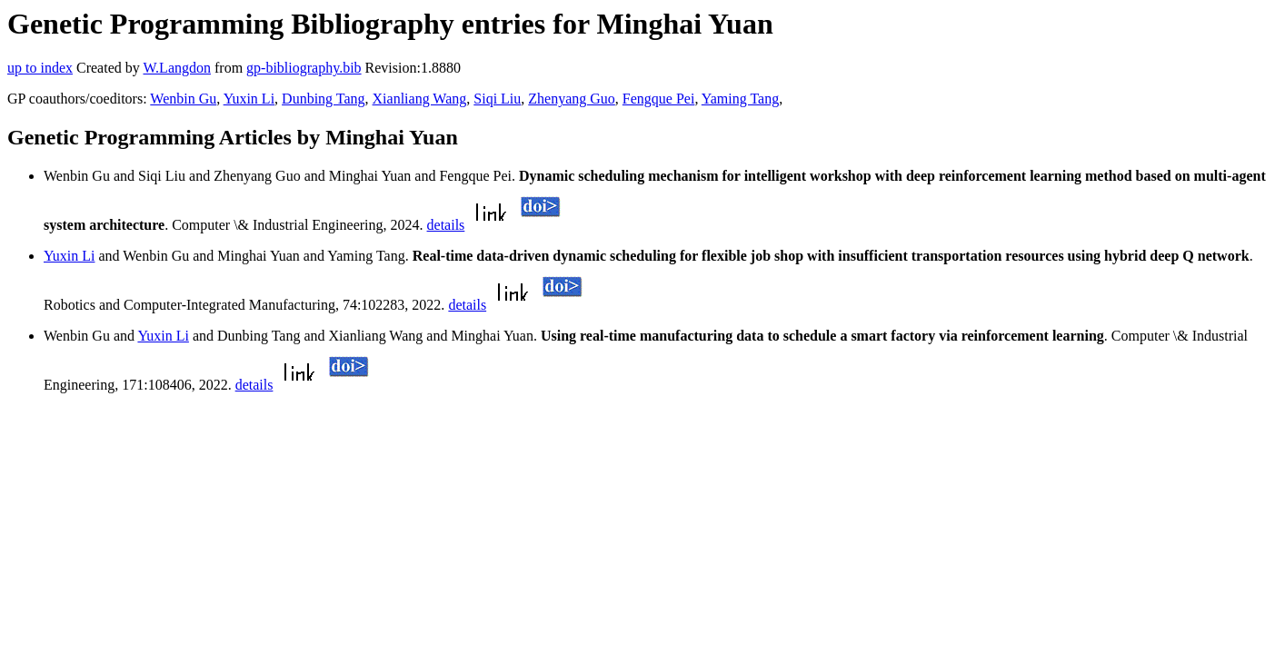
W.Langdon (177, 67)
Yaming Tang (740, 98)
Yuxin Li (249, 98)
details (446, 225)
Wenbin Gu (183, 98)
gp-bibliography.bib (304, 67)
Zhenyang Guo (571, 98)
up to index (40, 67)
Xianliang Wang (420, 98)
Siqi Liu (497, 98)
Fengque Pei (659, 98)
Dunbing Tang (323, 98)
